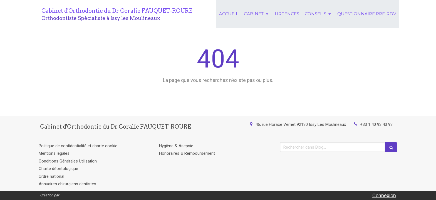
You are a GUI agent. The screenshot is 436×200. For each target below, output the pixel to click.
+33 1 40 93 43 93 (376, 124)
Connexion (384, 195)
